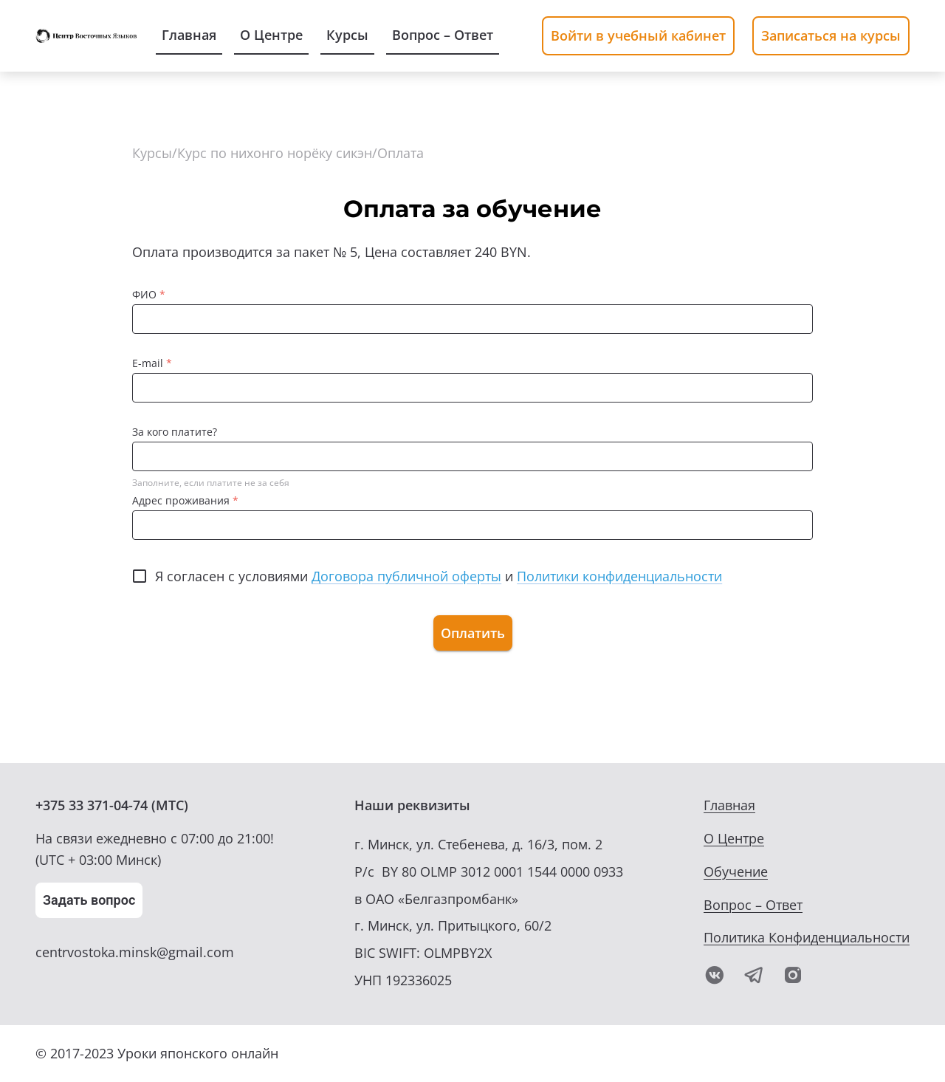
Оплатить (472, 633)
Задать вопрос (89, 900)
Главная (729, 805)
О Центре (734, 838)
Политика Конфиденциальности (807, 937)
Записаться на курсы (831, 35)
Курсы (152, 153)
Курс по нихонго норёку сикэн (274, 153)
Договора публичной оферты (406, 576)
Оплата (400, 153)
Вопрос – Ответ (753, 905)
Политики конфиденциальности (619, 576)
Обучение (736, 871)
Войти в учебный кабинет (638, 35)
